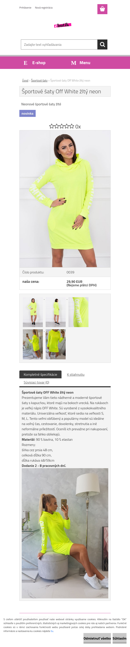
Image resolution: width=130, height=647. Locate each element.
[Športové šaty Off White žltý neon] (65, 132)
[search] (102, 44)
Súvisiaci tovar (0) (36, 382)
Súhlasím (120, 638)
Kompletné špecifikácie (40, 374)
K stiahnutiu (76, 374)
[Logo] (62, 25)
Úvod (25, 80)
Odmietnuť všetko (97, 638)
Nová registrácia (44, 7)
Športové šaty (39, 80)
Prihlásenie (25, 7)
